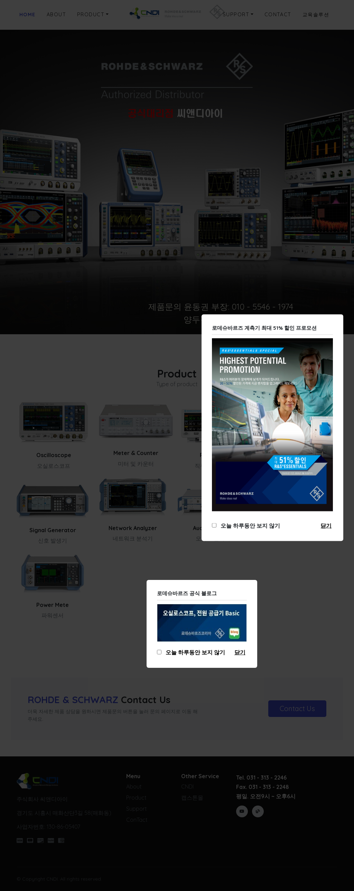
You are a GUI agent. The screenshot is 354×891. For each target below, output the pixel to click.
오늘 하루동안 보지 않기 (249, 525)
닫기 (326, 525)
